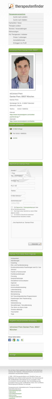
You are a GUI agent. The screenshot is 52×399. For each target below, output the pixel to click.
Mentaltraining (15, 294)
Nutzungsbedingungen (29, 207)
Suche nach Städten (20, 20)
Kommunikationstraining (18, 287)
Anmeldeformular (19, 40)
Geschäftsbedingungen (15, 393)
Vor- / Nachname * (17, 176)
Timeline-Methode (16, 309)
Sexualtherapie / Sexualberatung (21, 305)
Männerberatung (16, 292)
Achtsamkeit (15, 258)
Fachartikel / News (15, 23)
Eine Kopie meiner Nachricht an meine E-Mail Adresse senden (24, 212)
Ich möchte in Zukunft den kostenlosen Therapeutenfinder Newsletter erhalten (22, 215)
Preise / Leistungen (19, 37)
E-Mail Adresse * (16, 196)
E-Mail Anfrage (17, 129)
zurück (15, 138)
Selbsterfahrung (16, 303)
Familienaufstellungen (18, 274)
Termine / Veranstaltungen (18, 29)
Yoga (12, 314)
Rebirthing (14, 301)
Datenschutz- (19, 207)
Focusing (14, 276)
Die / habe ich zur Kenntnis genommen (24, 208)
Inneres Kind (15, 285)
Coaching (14, 263)
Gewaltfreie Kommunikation (19, 280)
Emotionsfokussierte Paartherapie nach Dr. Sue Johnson (26, 268)
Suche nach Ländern (20, 17)
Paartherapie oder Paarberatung (21, 298)
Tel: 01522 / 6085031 (19, 133)
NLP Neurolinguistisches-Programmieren (24, 296)
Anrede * (14, 170)
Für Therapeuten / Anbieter (18, 34)
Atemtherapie (15, 260)
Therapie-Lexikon (15, 26)
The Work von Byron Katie (19, 307)
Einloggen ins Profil (19, 43)
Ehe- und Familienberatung (19, 265)
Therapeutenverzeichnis (17, 14)
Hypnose (13, 283)
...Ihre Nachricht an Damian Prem (26, 229)
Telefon (13, 191)
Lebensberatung (16, 289)
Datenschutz (12, 392)
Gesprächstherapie (17, 278)
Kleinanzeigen (14, 31)
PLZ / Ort (14, 186)
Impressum (11, 398)
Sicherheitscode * (16, 201)
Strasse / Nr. (15, 181)
